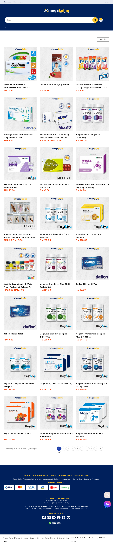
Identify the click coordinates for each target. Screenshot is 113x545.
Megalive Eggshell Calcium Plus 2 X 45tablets (56, 435)
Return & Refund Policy (60, 538)
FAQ (5, 541)
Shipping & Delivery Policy (40, 538)
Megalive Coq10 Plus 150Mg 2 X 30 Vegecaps (91, 385)
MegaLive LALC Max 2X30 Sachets (88, 235)
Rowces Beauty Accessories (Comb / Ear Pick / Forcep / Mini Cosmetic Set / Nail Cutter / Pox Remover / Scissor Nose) (19, 236)
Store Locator (18, 2)
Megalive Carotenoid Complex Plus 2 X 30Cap (91, 335)
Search (95, 19)
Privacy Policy (8, 538)
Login (107, 2)
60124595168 (58, 523)
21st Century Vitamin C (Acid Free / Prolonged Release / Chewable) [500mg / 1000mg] (18, 286)
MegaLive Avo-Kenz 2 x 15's (17, 433)
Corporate (7, 2)
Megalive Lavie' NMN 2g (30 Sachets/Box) (17, 185)
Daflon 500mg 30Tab (14, 334)
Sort (103, 39)
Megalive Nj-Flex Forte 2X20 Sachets (90, 435)
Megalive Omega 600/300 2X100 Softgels (19, 385)
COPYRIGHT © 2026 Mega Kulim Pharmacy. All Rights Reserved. (87, 539)
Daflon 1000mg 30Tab (86, 284)
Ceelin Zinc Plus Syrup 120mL (54, 85)
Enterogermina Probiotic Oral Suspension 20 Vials (18, 136)
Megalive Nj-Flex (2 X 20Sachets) (56, 384)
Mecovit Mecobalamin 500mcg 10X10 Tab (54, 185)
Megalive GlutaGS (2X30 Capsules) (88, 136)
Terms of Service (21, 538)
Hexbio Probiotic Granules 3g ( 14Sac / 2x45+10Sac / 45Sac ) (55, 136)
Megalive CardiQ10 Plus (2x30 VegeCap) (54, 235)
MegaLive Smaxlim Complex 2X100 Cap (53, 335)
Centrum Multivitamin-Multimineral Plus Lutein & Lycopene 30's (17, 86)
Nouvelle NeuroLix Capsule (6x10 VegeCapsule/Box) (92, 185)
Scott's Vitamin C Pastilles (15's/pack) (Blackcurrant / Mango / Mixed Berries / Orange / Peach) (92, 86)
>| (59, 453)
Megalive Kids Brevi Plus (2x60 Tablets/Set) (55, 285)
